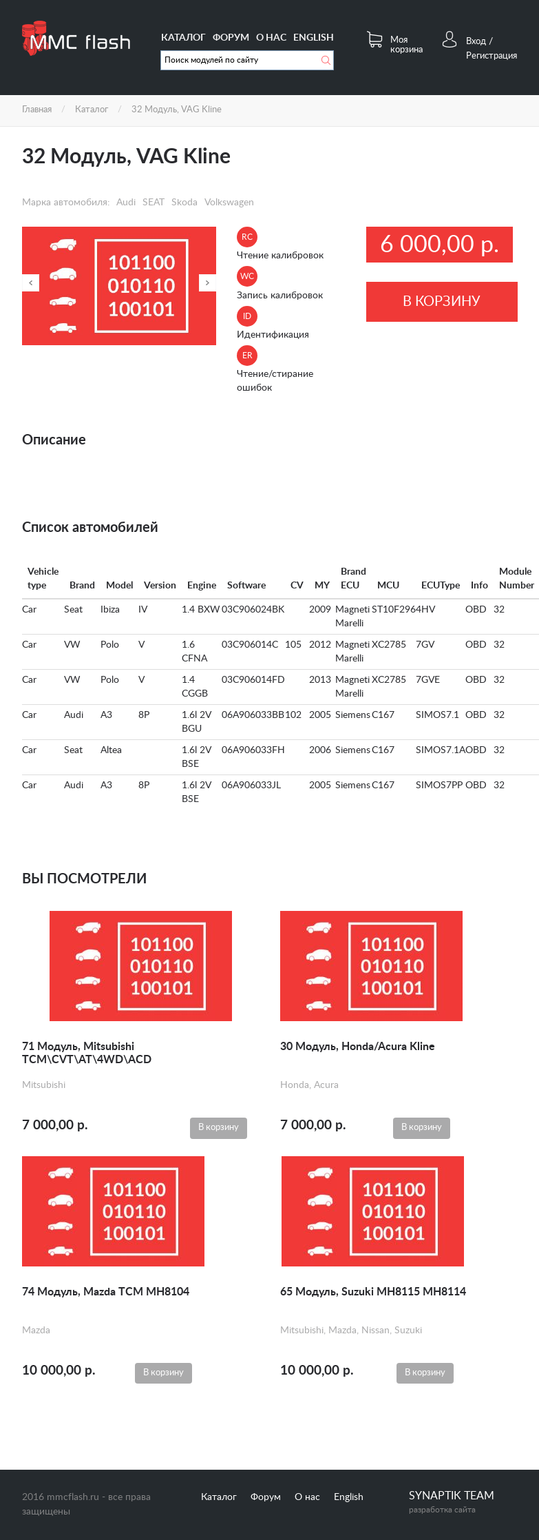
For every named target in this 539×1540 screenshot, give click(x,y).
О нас (271, 38)
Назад (30, 282)
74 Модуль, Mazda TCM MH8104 (105, 1291)
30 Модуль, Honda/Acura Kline (357, 1046)
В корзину (441, 302)
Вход (476, 41)
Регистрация (491, 56)
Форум (231, 38)
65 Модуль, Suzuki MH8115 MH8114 (373, 1291)
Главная (37, 109)
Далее (207, 282)
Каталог (183, 38)
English (313, 38)
